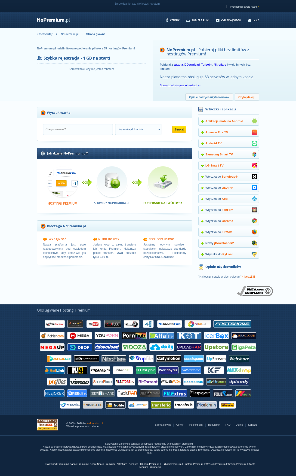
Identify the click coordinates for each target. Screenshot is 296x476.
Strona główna (163, 425)
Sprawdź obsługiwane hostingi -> (180, 85)
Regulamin (214, 425)
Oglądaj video (231, 20)
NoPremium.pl (69, 34)
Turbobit (206, 64)
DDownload (192, 64)
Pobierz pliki (200, 20)
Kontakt (252, 425)
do (231, 254)
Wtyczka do (231, 176)
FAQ (228, 425)
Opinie (239, 425)
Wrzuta (178, 64)
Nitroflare (220, 64)
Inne (256, 20)
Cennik (174, 20)
